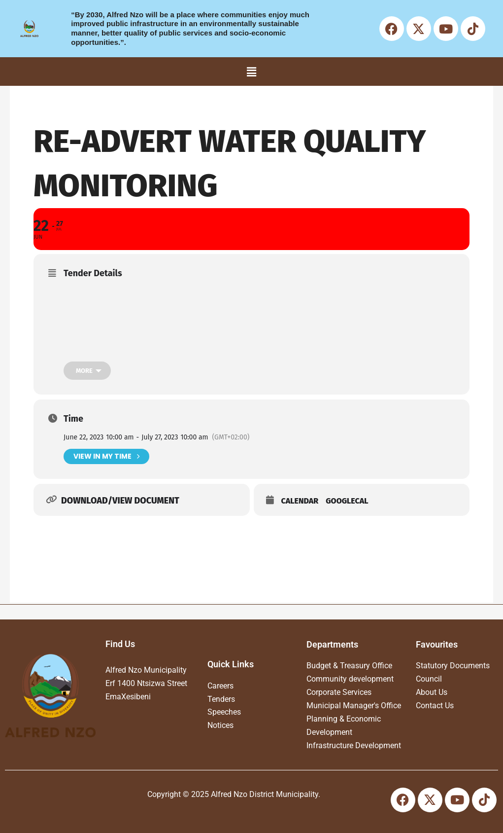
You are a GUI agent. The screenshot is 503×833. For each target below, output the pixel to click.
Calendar (300, 501)
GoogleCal (347, 501)
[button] (251, 71)
